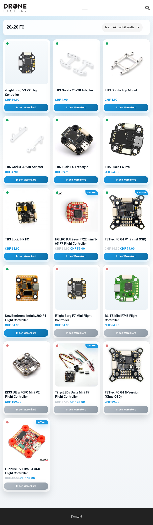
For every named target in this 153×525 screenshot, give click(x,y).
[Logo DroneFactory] (15, 8)
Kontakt (76, 516)
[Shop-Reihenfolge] (122, 27)
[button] (85, 8)
